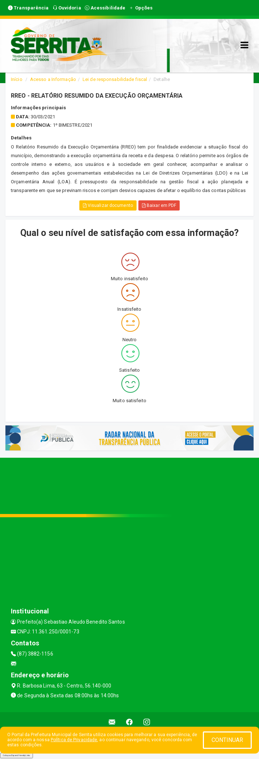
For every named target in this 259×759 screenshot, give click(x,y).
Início (16, 79)
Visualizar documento (108, 205)
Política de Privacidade (74, 739)
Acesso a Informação (53, 79)
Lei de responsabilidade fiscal (115, 79)
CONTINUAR (227, 739)
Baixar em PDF (159, 205)
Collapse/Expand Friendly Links (16, 755)
